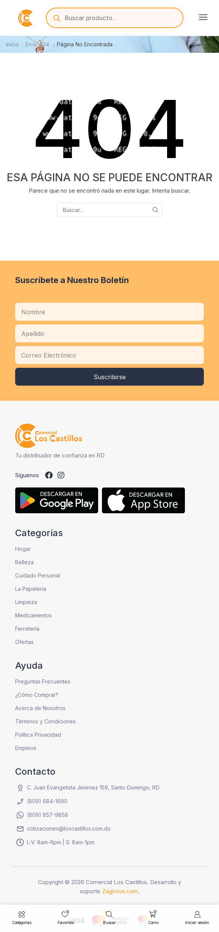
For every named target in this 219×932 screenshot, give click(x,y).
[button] (203, 17)
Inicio (12, 44)
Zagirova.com (120, 891)
